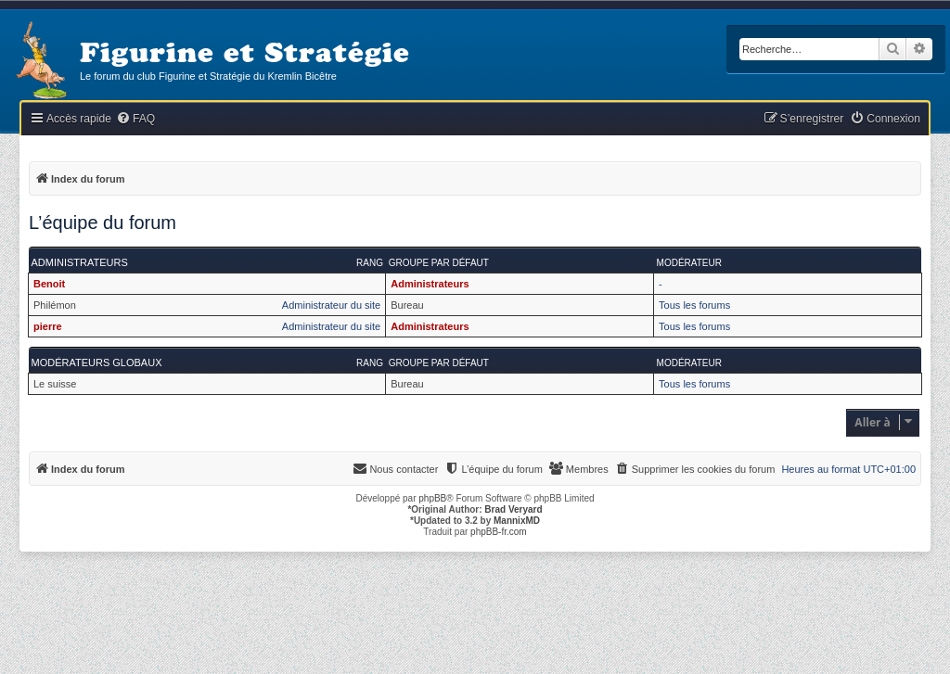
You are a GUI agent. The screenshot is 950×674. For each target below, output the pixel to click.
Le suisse (54, 383)
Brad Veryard (513, 509)
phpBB (432, 498)
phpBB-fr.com (498, 532)
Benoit (49, 283)
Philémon (54, 305)
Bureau (407, 305)
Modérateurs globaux (97, 362)
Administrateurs (80, 262)
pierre (47, 326)
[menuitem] (135, 119)
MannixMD (517, 520)
